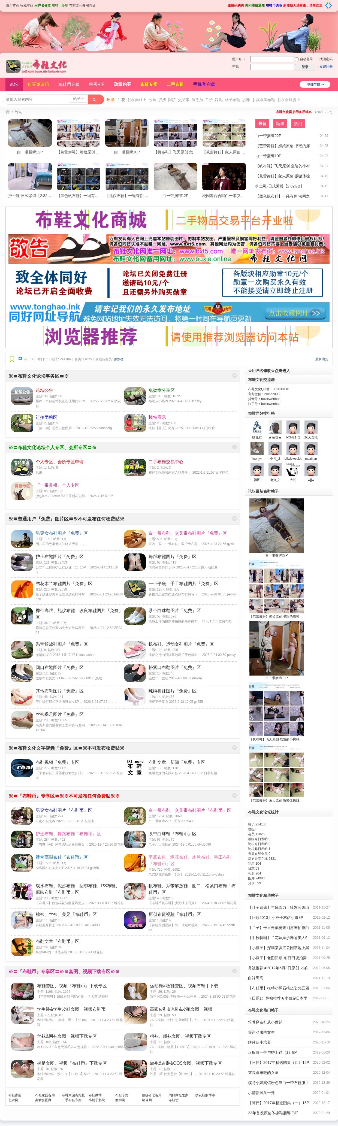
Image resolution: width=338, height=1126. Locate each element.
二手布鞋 (175, 84)
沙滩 (246, 100)
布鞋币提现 (60, 5)
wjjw (311, 480)
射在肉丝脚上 (288, 100)
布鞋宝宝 (87, 821)
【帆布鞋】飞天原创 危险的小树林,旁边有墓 (191, 152)
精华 (280, 123)
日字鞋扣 (221, 472)
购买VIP (97, 84)
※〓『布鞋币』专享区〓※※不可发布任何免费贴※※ (64, 796)
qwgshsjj (218, 874)
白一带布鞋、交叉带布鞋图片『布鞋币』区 (190, 810)
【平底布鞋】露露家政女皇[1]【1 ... (61, 773)
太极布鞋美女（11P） (52, 678)
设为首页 (12, 5)
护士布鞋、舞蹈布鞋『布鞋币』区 (68, 833)
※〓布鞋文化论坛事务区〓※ (38, 376)
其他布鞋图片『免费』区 (60, 691)
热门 (298, 123)
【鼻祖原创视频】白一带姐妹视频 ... (175, 925)
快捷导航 (313, 84)
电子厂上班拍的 (160, 844)
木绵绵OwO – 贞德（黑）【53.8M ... (63, 1020)
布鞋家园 (15, 1095)
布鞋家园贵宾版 (73, 1095)
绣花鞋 (119, 844)
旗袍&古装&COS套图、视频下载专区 (186, 1063)
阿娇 (172, 100)
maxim (197, 678)
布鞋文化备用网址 (82, 5)
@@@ (119, 359)
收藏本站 (26, 5)
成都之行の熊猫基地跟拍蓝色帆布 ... (175, 655)
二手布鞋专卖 (72, 1100)
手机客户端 (204, 84)
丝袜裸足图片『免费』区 (60, 714)
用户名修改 (42, 5)
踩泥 (219, 100)
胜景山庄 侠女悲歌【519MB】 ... (174, 1074)
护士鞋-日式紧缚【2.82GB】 (32, 195)
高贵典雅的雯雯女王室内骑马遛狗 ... (62, 725)
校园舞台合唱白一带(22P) (224, 195)
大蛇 (293, 480)
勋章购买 (122, 84)
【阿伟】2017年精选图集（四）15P (278, 1062)
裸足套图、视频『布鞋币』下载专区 (72, 1063)
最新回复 (321, 359)
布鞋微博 (95, 1095)
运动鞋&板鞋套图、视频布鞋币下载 (184, 985)
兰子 (209, 100)
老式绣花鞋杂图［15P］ (166, 874)
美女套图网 (43, 1100)
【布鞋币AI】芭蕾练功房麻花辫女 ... (62, 844)
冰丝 (152, 100)
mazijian (311, 459)
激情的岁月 (44, 655)
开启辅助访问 (225, 3)
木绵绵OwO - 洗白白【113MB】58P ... (65, 1074)
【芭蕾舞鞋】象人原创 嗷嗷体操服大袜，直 (239, 152)
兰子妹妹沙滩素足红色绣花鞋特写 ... (62, 594)
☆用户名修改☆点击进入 (269, 370)
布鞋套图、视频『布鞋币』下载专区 (72, 985)
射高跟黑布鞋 (263, 100)
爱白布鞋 (225, 621)
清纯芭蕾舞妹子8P (162, 567)
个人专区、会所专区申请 (60, 461)
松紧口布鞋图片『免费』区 (175, 667)
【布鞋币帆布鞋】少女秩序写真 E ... (175, 903)
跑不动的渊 (209, 567)
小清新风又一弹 (261, 1093)
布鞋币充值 (69, 84)
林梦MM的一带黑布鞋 (51, 952)
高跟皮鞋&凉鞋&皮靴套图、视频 (181, 1009)
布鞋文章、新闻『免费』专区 (177, 762)
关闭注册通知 (255, 5)
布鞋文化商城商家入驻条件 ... (170, 472)
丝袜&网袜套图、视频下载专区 (67, 1036)
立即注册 (326, 67)
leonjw (257, 459)
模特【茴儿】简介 (162, 428)
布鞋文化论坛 (7, 112)
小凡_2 (275, 459)
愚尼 (98, 678)
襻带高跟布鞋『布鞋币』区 (62, 857)
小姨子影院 (97, 1100)
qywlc (231, 544)
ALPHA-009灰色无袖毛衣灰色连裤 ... (64, 1047)
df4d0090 (204, 844)
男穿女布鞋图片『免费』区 (62, 533)
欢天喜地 (311, 437)
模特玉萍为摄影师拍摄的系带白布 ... (175, 621)
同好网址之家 (178, 1095)
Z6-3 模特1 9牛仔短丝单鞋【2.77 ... (175, 1020)
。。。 (41, 501)
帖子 (77, 98)
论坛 (14, 84)
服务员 (197, 100)
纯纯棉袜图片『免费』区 (173, 691)
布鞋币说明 (274, 5)
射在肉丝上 (136, 100)
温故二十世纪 (158, 678)
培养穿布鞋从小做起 (265, 1022)
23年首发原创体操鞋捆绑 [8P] (273, 1113)
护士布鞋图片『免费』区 (60, 556)
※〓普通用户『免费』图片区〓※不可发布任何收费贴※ (66, 519)
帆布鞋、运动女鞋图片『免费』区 (181, 644)
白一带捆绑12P (176, 195)
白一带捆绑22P (30, 152)
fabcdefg (105, 428)
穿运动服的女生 (261, 1032)
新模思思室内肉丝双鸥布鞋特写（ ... (175, 594)
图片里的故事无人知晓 (52, 544)
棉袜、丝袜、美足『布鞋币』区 (66, 914)
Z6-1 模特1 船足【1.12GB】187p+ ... (177, 1047)
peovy (231, 594)
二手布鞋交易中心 (166, 461)
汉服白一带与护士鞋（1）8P (272, 1052)
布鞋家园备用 (45, 1095)
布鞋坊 (174, 1100)
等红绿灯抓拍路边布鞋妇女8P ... (59, 702)
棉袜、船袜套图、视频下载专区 (180, 1036)
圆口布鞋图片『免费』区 (60, 667)
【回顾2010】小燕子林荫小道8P (275, 917)
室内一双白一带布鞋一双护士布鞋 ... (175, 544)
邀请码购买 (236, 5)
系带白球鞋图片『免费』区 (175, 610)
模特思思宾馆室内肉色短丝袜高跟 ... (62, 628)
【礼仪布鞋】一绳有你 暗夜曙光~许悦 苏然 (141, 195)
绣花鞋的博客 (205, 1095)
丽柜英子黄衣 (158, 702)
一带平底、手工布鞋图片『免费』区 (183, 583)
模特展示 (157, 417)
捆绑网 (120, 1100)
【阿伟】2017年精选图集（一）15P (278, 1103)
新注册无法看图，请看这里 (302, 5)
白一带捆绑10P (127, 152)
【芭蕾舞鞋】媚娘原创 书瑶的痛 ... (62, 996)
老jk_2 (275, 480)
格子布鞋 (232, 100)
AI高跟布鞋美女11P (50, 868)
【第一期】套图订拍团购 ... (55, 428)
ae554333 (189, 821)
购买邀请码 (38, 84)
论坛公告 (44, 390)
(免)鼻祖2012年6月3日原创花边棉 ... (62, 496)
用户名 (237, 59)
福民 (257, 480)
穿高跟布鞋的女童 (263, 1072)
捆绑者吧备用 (152, 1095)
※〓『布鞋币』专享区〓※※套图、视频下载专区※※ (64, 971)
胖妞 (162, 100)
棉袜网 (147, 1100)
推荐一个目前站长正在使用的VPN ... (62, 401)
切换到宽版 (328, 5)
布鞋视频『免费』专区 (57, 762)
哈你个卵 (208, 428)
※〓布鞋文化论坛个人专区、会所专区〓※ (52, 447)
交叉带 (183, 100)
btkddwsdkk (293, 459)
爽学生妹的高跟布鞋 (163, 773)
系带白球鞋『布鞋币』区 (173, 833)
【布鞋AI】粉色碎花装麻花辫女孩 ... (62, 903)
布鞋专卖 (149, 84)
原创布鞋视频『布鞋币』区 (175, 914)
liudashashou (85, 655)
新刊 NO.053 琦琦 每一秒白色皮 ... (175, 996)
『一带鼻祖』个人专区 (57, 485)
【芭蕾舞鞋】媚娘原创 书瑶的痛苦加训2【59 (95, 152)
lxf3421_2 (293, 437)
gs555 (198, 702)
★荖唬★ (275, 437)
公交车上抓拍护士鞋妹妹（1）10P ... (62, 567)
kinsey (196, 401)
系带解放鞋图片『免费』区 (62, 644)
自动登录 (304, 59)
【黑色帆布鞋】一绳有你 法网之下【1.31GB (94, 195)
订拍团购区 (47, 417)
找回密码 (326, 59)
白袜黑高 (255, 978)
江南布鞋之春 (45, 821)
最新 (262, 123)
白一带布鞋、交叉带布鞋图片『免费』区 (188, 533)
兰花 (121, 100)
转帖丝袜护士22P (48, 925)
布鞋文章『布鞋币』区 (57, 941)
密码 (235, 67)
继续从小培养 (158, 401)
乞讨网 (13, 1100)
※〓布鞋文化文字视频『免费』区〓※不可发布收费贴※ (66, 748)
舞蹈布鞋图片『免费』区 (173, 556)
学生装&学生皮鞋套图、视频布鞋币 (71, 1009)
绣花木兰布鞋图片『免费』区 (64, 583)
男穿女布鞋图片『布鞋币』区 (64, 810)
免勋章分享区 (162, 390)
